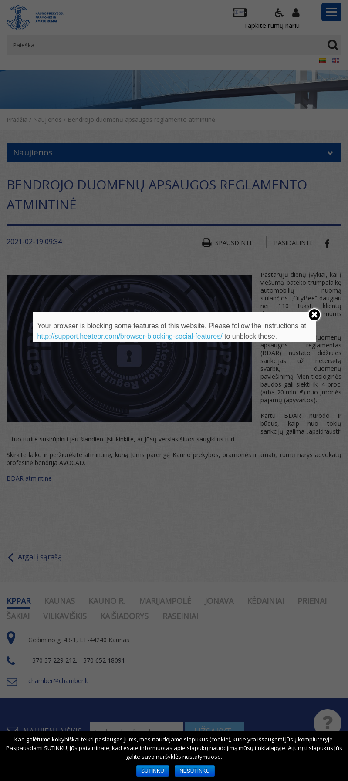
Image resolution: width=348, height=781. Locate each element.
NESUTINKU (194, 771)
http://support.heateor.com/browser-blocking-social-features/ (130, 336)
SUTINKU (152, 771)
